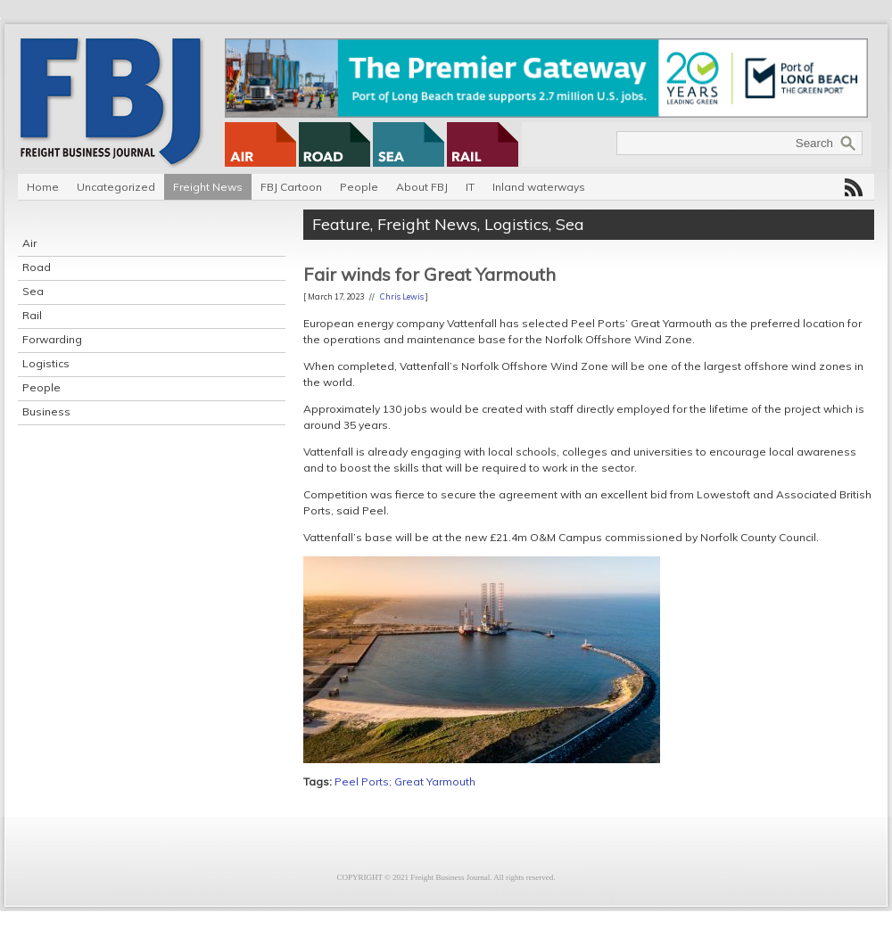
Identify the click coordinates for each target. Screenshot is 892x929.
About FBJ (422, 186)
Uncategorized (116, 186)
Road (36, 267)
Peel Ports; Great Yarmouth (404, 781)
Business (46, 411)
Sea (33, 291)
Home (43, 186)
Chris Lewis (402, 296)
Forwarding (52, 339)
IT (470, 186)
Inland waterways (538, 186)
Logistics (46, 363)
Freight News (208, 186)
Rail (32, 315)
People (359, 186)
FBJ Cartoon (291, 186)
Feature (341, 224)
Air (29, 243)
